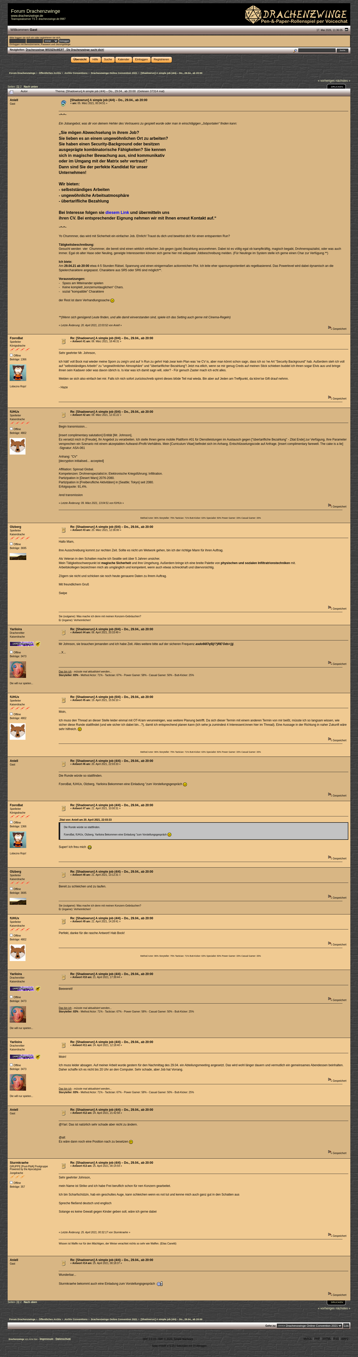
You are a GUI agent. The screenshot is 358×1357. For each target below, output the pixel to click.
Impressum (47, 1339)
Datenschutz (63, 1339)
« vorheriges (326, 81)
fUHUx (14, 412)
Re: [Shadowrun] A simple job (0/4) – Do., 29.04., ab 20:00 (111, 338)
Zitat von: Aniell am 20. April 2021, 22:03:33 (85, 819)
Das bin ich (65, 671)
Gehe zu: (270, 1325)
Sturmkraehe (19, 1162)
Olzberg (15, 527)
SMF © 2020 (165, 1339)
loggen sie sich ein (24, 37)
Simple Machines (183, 1339)
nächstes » (343, 81)
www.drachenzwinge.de (27, 16)
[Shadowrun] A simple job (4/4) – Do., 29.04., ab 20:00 (108, 100)
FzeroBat (16, 338)
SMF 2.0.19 (149, 1339)
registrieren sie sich (50, 37)
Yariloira (16, 629)
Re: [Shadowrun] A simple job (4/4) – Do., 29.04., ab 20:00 (111, 761)
